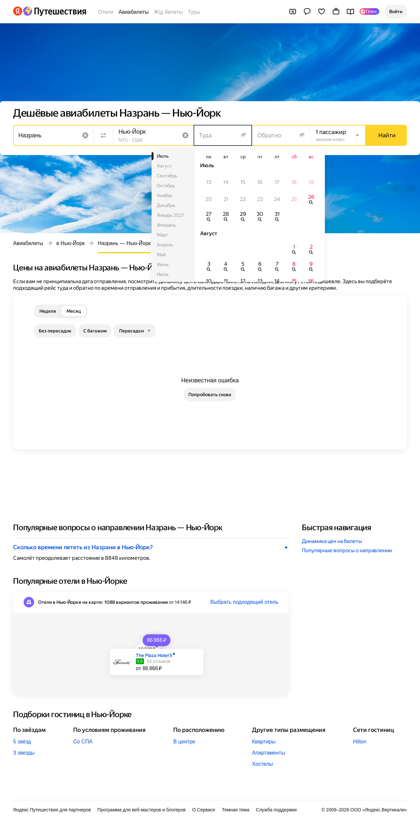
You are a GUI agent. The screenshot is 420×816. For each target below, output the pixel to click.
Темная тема (235, 809)
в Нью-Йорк (70, 243)
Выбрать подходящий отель (244, 602)
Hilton (360, 741)
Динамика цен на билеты (332, 541)
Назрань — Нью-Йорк (124, 243)
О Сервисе (204, 809)
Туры (194, 12)
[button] (396, 11)
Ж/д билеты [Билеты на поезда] (168, 12)
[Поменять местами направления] (103, 135)
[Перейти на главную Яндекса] (17, 11)
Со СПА (83, 741)
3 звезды (23, 753)
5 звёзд (22, 741)
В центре (184, 741)
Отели (105, 12)
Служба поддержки (276, 809)
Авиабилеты (133, 12)
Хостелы (262, 764)
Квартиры (264, 741)
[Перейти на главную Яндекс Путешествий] (54, 11)
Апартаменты (268, 753)
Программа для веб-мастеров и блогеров (141, 809)
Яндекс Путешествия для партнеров (52, 809)
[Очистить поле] (85, 135)
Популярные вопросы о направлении (347, 550)
